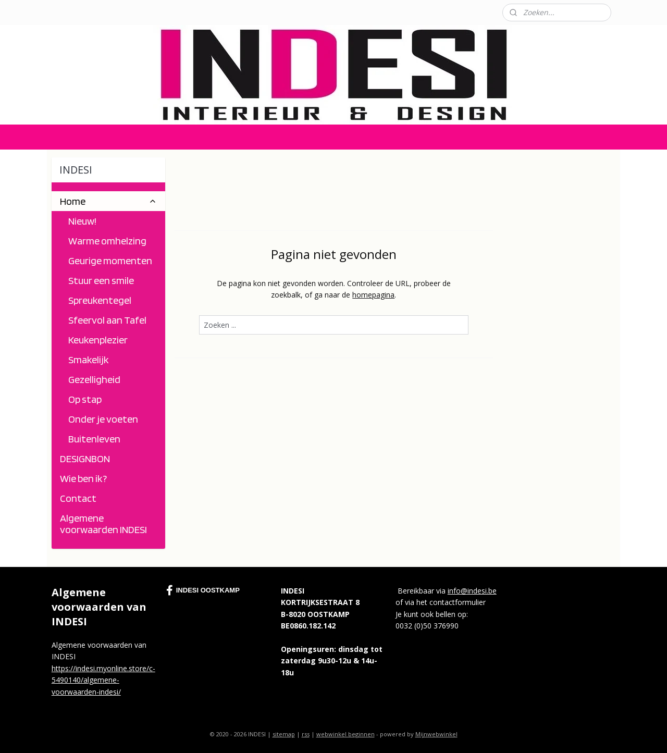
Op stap (85, 399)
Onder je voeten (103, 419)
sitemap (284, 734)
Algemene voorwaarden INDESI (103, 524)
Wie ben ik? (83, 478)
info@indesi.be (472, 591)
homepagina (373, 295)
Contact (60, 12)
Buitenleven (94, 439)
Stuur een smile (101, 280)
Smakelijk (88, 359)
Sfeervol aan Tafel (107, 320)
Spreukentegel (99, 300)
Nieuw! (82, 221)
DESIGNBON (85, 458)
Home (108, 201)
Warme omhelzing (107, 240)
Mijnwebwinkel (436, 734)
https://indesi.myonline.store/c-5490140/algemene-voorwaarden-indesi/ (103, 680)
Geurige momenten (110, 260)
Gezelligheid (94, 379)
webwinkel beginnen (345, 734)
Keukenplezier (98, 340)
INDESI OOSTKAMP (203, 590)
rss (306, 734)
